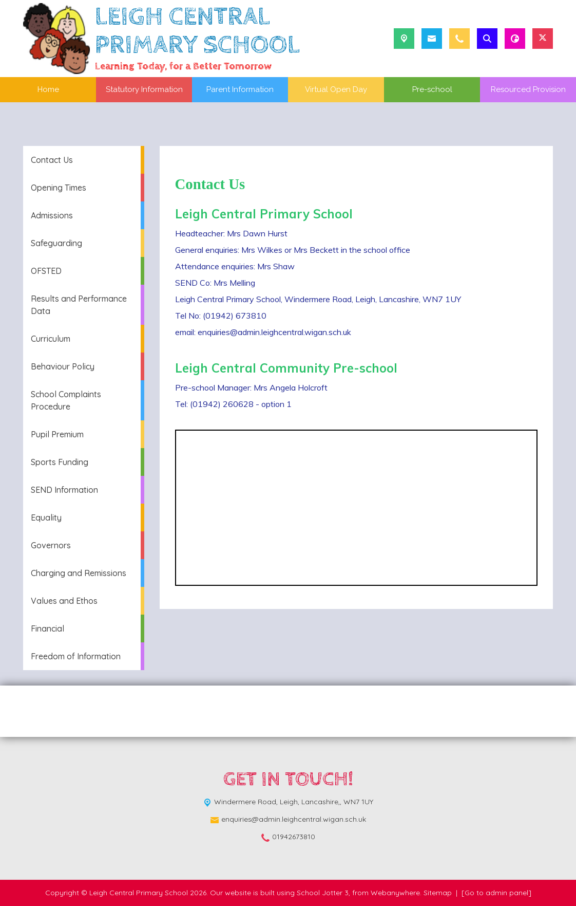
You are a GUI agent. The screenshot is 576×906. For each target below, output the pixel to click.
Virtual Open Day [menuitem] (336, 89)
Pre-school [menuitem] (432, 89)
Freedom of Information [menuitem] (76, 656)
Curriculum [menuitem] (50, 339)
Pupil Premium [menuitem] (57, 434)
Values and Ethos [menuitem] (64, 601)
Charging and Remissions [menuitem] (78, 573)
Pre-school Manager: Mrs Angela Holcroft (251, 387)
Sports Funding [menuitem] (59, 462)
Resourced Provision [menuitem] (528, 89)
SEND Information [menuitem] (64, 490)
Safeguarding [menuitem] (56, 243)
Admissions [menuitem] (52, 215)
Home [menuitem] (48, 89)
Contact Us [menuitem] (52, 160)
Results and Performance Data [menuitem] (79, 304)
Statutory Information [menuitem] (144, 89)
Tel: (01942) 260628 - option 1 (233, 404)
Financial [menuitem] (47, 628)
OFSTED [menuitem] (46, 271)
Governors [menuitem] (51, 545)
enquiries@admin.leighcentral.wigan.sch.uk (293, 819)
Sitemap (438, 892)
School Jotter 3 (323, 892)
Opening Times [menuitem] (58, 187)
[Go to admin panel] (496, 892)
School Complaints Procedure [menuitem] (66, 400)
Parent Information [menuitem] (240, 89)
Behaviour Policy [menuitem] (62, 366)
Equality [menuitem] (46, 517)
